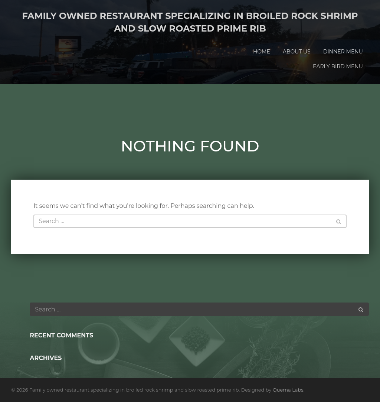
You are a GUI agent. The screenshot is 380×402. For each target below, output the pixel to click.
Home (261, 51)
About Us (297, 51)
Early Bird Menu (338, 66)
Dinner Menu (343, 51)
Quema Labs (288, 390)
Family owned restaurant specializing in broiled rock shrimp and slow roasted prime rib (190, 22)
